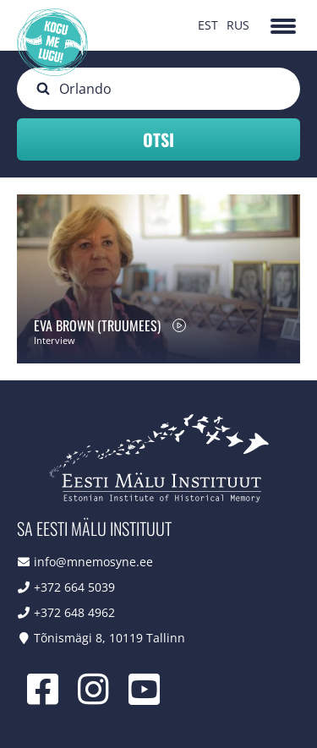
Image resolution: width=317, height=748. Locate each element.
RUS (238, 25)
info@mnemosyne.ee (93, 562)
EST (208, 25)
